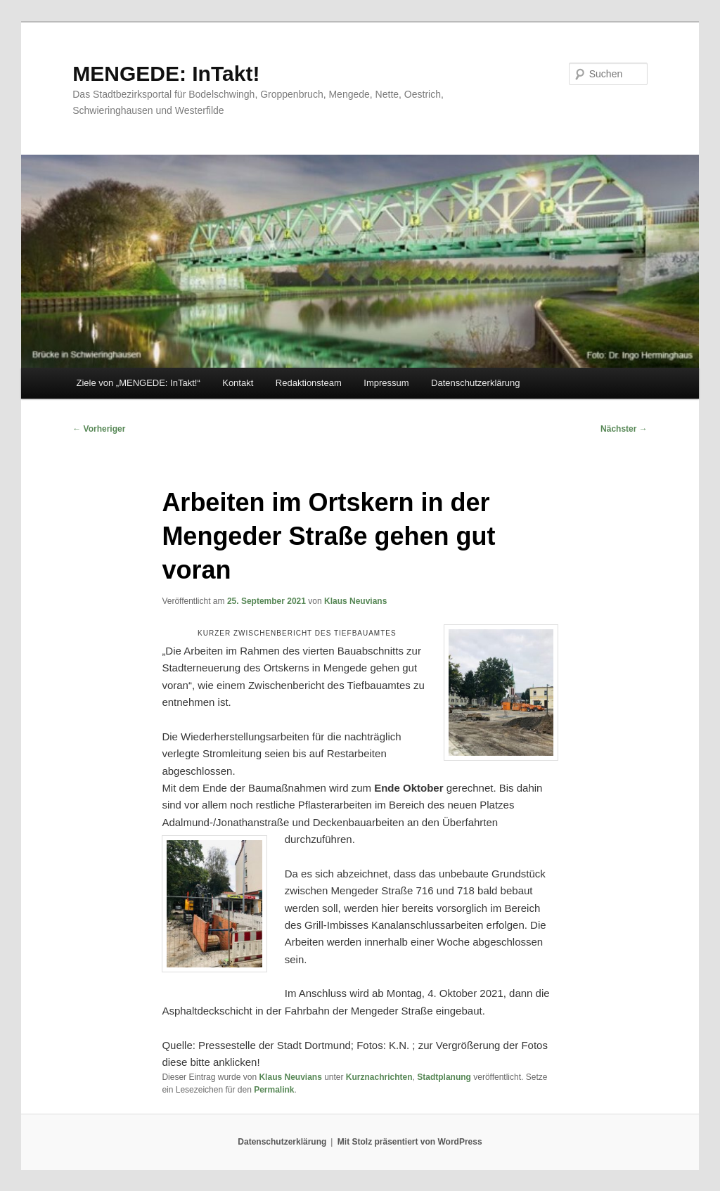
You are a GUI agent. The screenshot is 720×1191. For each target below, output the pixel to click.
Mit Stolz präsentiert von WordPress (410, 1142)
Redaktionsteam (309, 383)
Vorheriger (98, 429)
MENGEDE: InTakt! (165, 73)
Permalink (274, 1090)
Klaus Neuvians (355, 601)
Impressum (386, 383)
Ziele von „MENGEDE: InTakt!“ (138, 383)
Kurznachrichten (379, 1077)
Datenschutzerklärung (475, 383)
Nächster (624, 429)
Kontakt (237, 383)
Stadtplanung (444, 1077)
